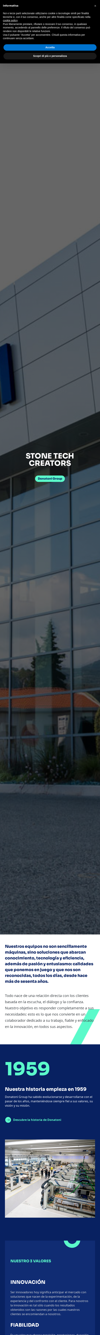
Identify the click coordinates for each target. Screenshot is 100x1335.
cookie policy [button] (10, 20)
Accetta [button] (50, 47)
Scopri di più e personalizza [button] (50, 55)
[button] (95, 6)
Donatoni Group (50, 479)
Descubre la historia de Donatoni (37, 1120)
